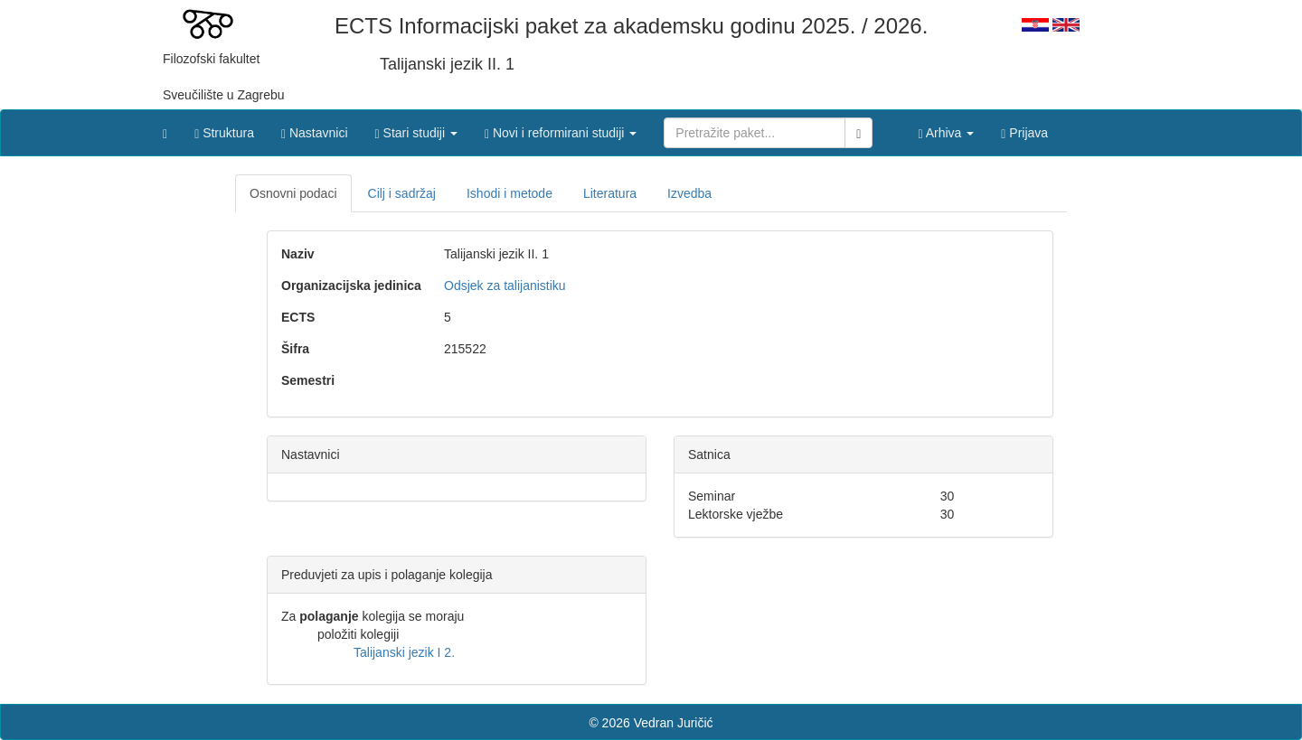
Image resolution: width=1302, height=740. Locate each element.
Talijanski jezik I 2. (404, 652)
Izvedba (689, 193)
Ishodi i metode (509, 193)
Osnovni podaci (293, 193)
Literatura (610, 193)
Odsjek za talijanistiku (505, 285)
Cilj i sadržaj (402, 193)
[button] (416, 128)
